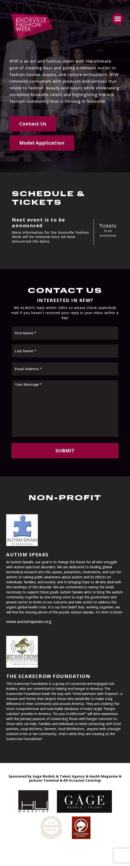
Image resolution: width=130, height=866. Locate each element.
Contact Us (32, 123)
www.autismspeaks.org (28, 621)
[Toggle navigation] (118, 19)
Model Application (42, 143)
